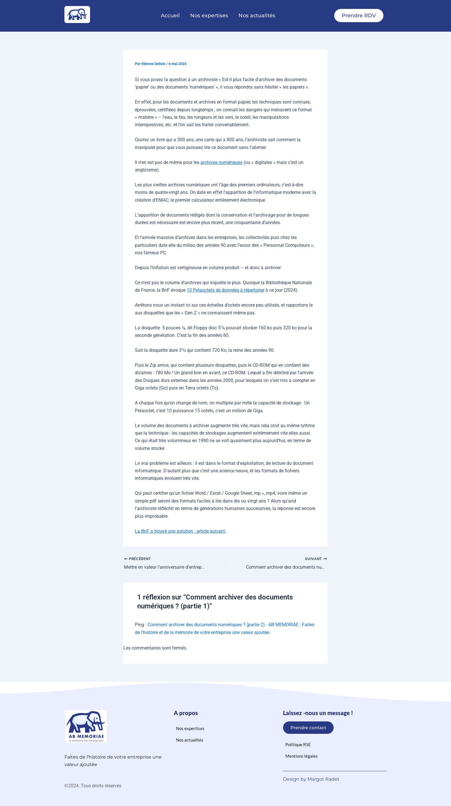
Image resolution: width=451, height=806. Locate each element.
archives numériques (221, 162)
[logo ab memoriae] (77, 14)
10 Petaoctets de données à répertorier (225, 290)
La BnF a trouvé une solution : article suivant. (180, 531)
